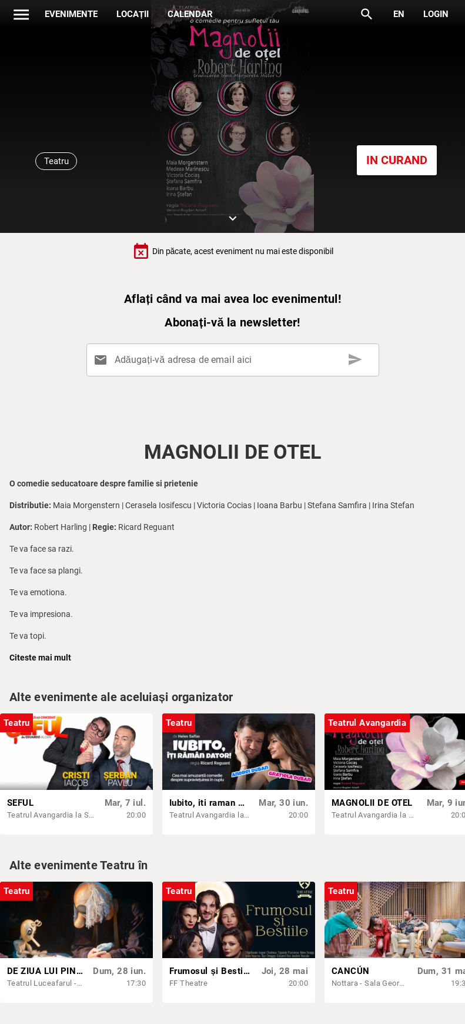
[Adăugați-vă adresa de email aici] (234, 359)
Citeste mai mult (40, 657)
